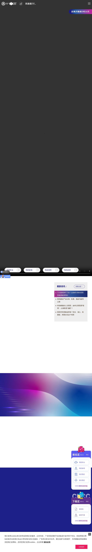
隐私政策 (47, 542)
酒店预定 (79, 474)
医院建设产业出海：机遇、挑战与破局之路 (70, 300)
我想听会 (10, 270)
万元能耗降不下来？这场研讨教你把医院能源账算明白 (70, 294)
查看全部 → (79, 286)
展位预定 (79, 480)
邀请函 (78, 509)
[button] (29, 317)
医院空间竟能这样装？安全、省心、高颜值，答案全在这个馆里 (70, 313)
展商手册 (79, 515)
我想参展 (67, 270)
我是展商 (48, 270)
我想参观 (29, 270)
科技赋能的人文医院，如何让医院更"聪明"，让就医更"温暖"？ (70, 307)
